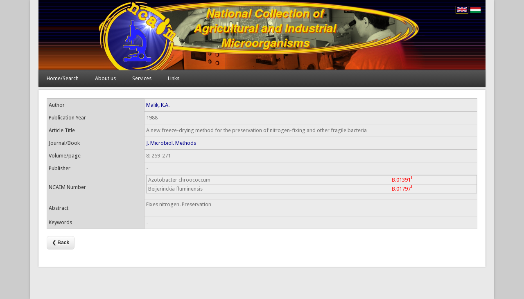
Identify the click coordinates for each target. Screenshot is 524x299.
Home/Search (63, 78)
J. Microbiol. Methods (171, 143)
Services (141, 78)
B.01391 (402, 178)
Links (173, 78)
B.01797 (402, 187)
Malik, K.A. (157, 105)
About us (105, 78)
